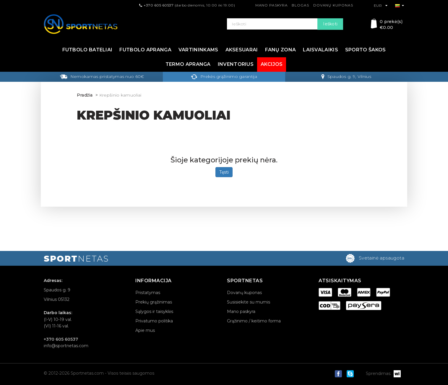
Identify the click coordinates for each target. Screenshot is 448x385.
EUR (381, 5)
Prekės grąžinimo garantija (224, 76)
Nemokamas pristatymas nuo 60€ (102, 76)
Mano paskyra (271, 5)
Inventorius (236, 64)
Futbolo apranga (145, 50)
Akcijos (272, 64)
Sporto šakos (365, 50)
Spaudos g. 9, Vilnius (346, 76)
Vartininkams (198, 50)
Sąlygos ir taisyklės (154, 311)
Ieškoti (330, 24)
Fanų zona (280, 50)
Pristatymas (147, 292)
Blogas (300, 5)
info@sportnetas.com (66, 345)
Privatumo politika (154, 321)
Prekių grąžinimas (153, 302)
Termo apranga (188, 64)
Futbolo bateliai (87, 50)
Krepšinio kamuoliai (120, 95)
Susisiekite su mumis (248, 302)
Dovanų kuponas (333, 5)
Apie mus (145, 330)
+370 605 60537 (158, 5)
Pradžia (85, 95)
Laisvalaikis (320, 50)
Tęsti (224, 172)
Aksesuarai (241, 50)
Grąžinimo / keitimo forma (254, 321)
